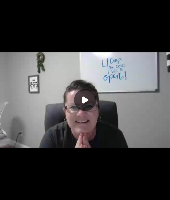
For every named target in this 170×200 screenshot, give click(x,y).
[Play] (85, 100)
